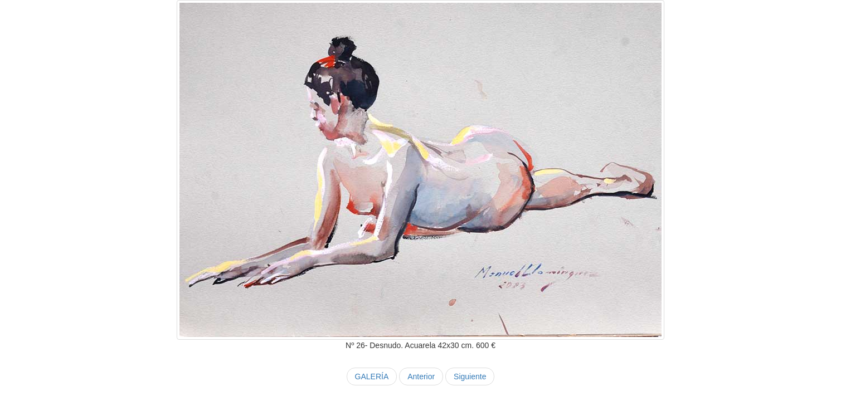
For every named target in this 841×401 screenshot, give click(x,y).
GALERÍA (372, 376)
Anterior (421, 376)
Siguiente (470, 376)
